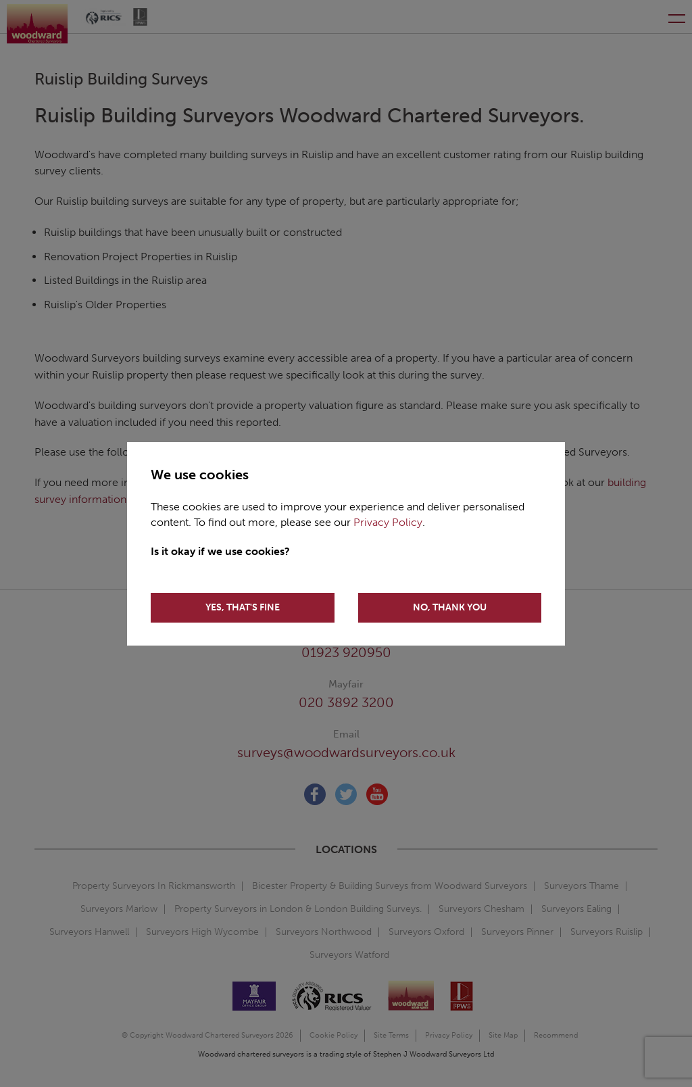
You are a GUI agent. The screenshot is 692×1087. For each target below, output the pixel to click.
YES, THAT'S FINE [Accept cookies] (242, 607)
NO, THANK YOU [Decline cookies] (450, 607)
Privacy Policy (387, 522)
